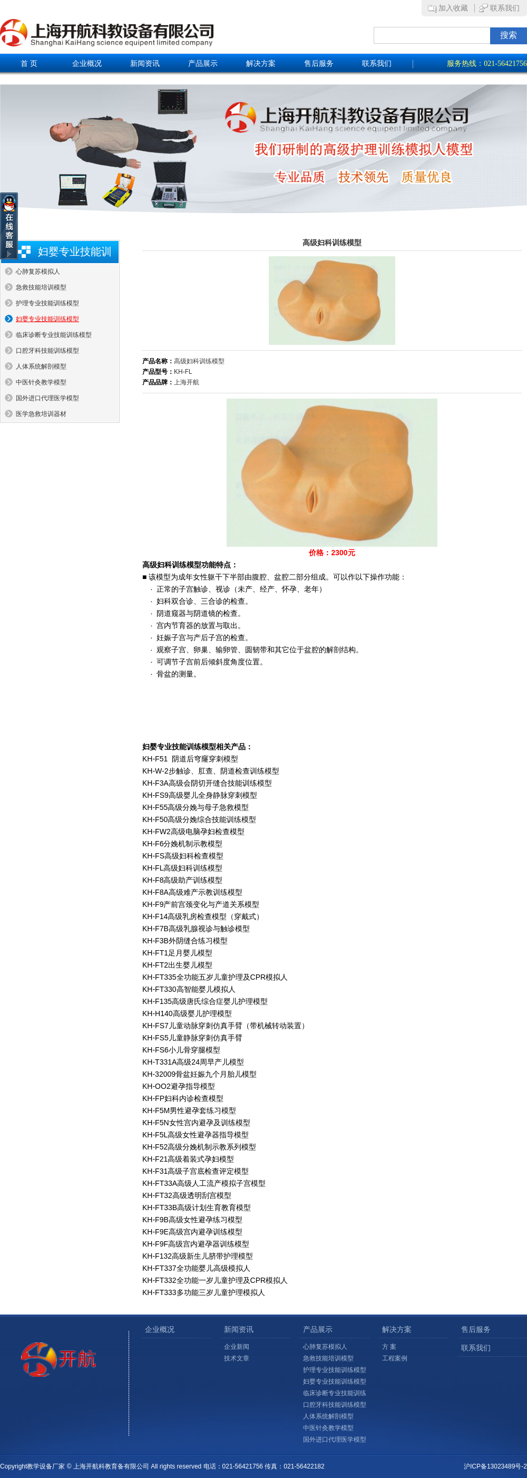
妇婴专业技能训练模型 (47, 319)
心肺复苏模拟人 (38, 271)
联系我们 (505, 8)
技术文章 (236, 1358)
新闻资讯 (145, 63)
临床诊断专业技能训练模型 (54, 335)
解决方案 (261, 63)
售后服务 (319, 63)
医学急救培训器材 (41, 414)
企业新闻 (236, 1346)
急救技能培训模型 (41, 287)
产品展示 (203, 63)
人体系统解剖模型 (41, 366)
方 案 (389, 1346)
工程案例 (394, 1358)
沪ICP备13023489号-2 (495, 1466)
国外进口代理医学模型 (47, 398)
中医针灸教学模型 (41, 382)
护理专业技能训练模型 (47, 303)
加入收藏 (453, 8)
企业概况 (87, 63)
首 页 (29, 63)
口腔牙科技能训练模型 (47, 350)
